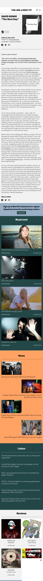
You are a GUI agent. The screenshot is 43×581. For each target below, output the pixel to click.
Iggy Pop (17, 179)
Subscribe (21, 213)
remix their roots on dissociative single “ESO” (20, 457)
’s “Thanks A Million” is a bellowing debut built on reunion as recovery (20, 483)
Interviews (6, 253)
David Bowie (9, 16)
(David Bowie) (15, 42)
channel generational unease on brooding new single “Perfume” (20, 474)
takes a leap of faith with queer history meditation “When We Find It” (20, 491)
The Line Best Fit (21, 10)
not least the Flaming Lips (14, 159)
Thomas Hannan (14, 40)
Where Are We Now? (8, 78)
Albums (5, 42)
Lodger (11, 62)
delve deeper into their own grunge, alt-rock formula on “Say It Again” (19, 465)
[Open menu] (40, 10)
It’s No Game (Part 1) (24, 146)
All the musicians (32, 72)
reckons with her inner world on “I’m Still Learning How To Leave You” (20, 500)
